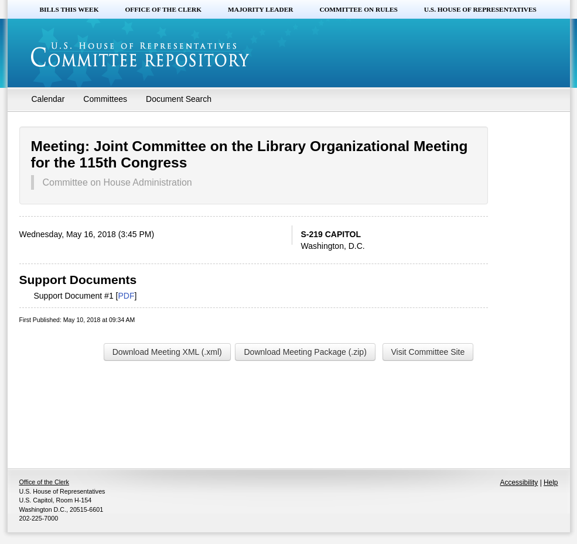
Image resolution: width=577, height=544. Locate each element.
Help (551, 482)
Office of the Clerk (163, 9)
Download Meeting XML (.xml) (167, 352)
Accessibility (519, 482)
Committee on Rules (358, 9)
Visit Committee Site (428, 352)
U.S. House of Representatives (480, 9)
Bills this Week (69, 9)
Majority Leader (260, 9)
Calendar (48, 99)
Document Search (178, 99)
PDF (126, 295)
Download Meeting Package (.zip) (305, 352)
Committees (105, 99)
